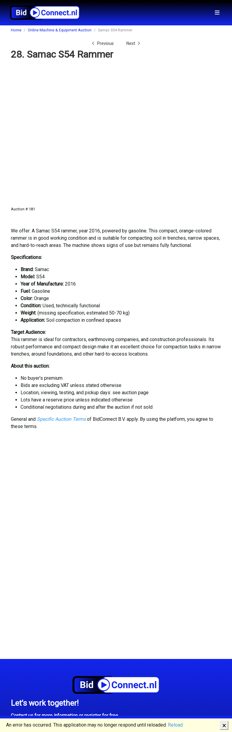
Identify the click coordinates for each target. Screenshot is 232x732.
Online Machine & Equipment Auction (60, 30)
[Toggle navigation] (217, 12)
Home (16, 30)
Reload (175, 725)
